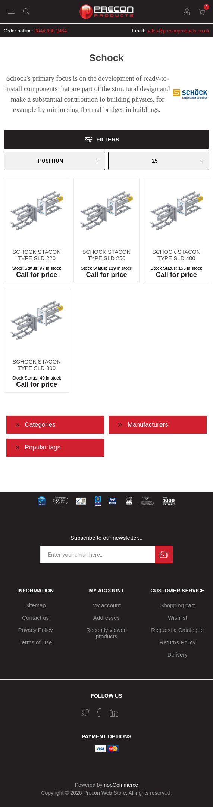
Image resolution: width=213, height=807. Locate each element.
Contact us (35, 617)
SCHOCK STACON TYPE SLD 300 (36, 364)
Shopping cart (177, 605)
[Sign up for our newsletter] (97, 554)
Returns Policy (177, 642)
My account (106, 605)
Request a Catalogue (177, 630)
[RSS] (128, 710)
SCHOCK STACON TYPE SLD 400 (176, 255)
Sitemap (35, 605)
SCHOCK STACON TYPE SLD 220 (36, 255)
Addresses (106, 617)
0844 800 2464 (50, 31)
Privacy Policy (35, 630)
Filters (107, 139)
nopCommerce (121, 785)
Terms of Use (35, 642)
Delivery (177, 654)
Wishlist (177, 617)
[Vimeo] (114, 713)
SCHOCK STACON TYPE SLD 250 (106, 255)
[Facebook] (100, 713)
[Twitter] (85, 713)
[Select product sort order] (54, 161)
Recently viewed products (106, 633)
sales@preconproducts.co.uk (178, 31)
